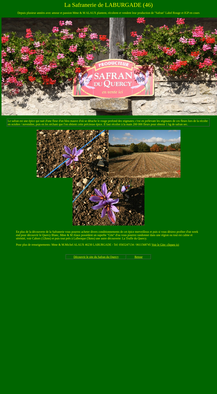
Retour (138, 256)
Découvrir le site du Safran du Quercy (96, 256)
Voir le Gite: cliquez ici (165, 244)
